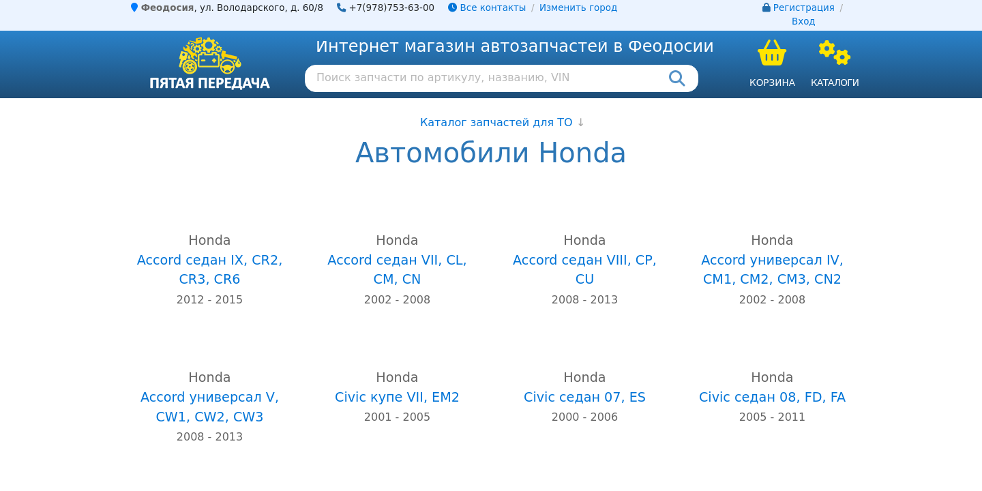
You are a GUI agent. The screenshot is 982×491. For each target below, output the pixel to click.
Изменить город (578, 8)
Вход (804, 21)
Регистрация (804, 8)
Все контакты (487, 8)
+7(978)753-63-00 (392, 8)
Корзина (772, 82)
